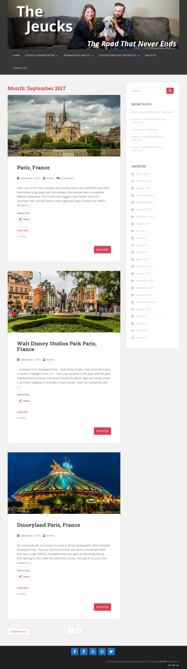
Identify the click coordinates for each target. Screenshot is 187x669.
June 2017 (141, 238)
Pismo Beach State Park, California (152, 112)
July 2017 (141, 231)
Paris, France (33, 167)
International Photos (77, 55)
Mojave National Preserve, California (147, 148)
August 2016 (143, 309)
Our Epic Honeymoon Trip (40, 55)
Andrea (50, 178)
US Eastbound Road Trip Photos (117, 55)
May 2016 (141, 330)
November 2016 (145, 288)
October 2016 (144, 295)
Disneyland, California (144, 129)
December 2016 (145, 280)
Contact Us (20, 68)
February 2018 (144, 181)
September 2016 (145, 302)
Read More (102, 249)
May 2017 (141, 245)
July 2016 (141, 316)
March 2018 (143, 174)
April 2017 (141, 252)
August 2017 (143, 223)
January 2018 (143, 188)
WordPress (173, 665)
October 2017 (144, 209)
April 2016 (141, 337)
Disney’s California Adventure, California (149, 120)
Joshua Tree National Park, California (147, 138)
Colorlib (162, 661)
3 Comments (66, 178)
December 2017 (145, 195)
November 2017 (145, 202)
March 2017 (143, 259)
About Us (150, 55)
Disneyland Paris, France (48, 525)
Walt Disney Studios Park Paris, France (57, 346)
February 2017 (144, 266)
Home (16, 55)
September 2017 (145, 216)
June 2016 (141, 323)
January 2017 (143, 273)
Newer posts (18, 631)
